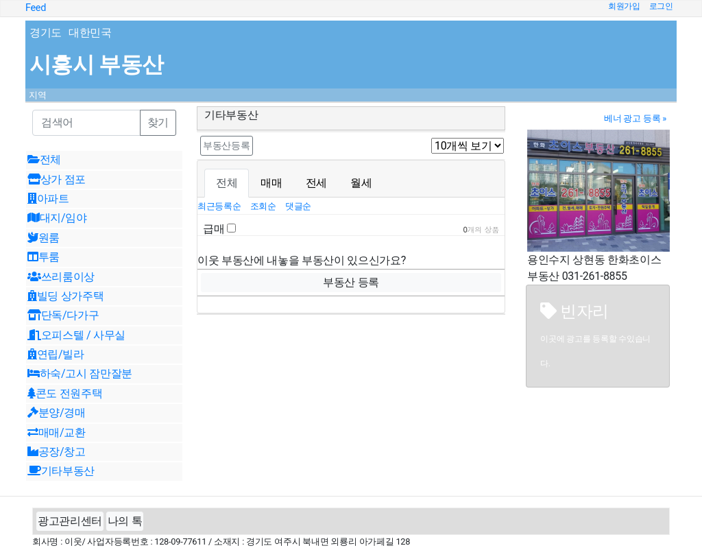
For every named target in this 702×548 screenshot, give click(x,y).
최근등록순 (220, 206)
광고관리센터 (70, 520)
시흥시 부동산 (96, 64)
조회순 (264, 206)
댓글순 (298, 206)
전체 (226, 182)
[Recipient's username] (86, 123)
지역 (38, 95)
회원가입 (624, 6)
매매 (271, 182)
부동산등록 (226, 145)
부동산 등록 (351, 282)
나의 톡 (125, 520)
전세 (316, 182)
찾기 (158, 122)
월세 (361, 182)
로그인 (661, 6)
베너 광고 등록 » (635, 118)
